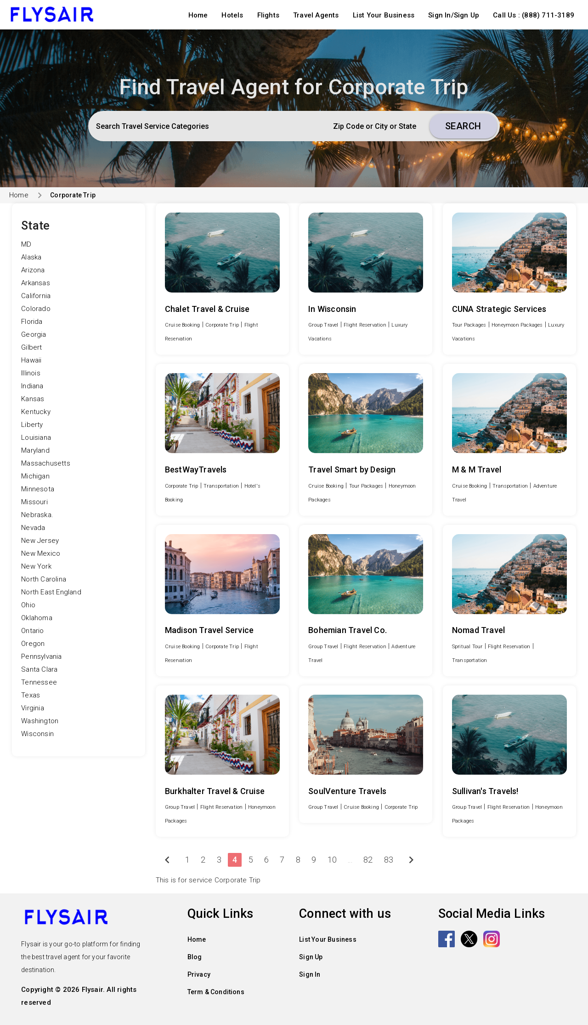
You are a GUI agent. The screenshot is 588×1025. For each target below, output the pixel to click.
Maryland (35, 450)
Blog (194, 957)
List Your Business (384, 15)
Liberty (32, 424)
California (36, 296)
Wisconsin (37, 734)
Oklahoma (36, 618)
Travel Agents (316, 15)
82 (368, 859)
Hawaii (31, 360)
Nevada (33, 528)
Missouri (34, 502)
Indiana (32, 386)
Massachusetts (45, 463)
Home (198, 15)
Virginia (32, 708)
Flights (268, 15)
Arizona (33, 270)
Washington (39, 721)
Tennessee (39, 682)
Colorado (36, 309)
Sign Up (310, 957)
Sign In (309, 974)
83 (388, 859)
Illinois (30, 373)
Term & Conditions (215, 992)
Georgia (33, 334)
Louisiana (36, 437)
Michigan (35, 476)
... (350, 859)
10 (332, 859)
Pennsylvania (41, 656)
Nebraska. (37, 515)
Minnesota (37, 489)
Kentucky (36, 412)
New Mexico (40, 553)
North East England (51, 592)
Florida (31, 321)
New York (36, 566)
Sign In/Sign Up (453, 15)
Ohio (28, 605)
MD (26, 244)
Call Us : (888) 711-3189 (533, 15)
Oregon (33, 643)
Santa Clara (39, 669)
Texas (30, 695)
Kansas (32, 399)
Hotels (232, 15)
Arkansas (35, 283)
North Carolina (43, 579)
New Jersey (40, 540)
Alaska (31, 257)
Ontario (32, 631)
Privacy (198, 974)
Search (463, 126)
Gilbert (31, 347)
